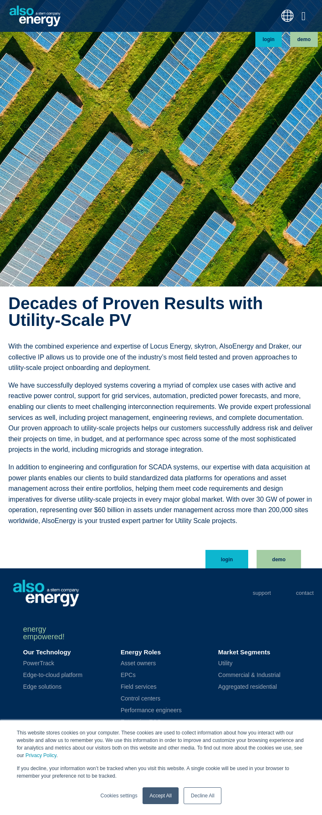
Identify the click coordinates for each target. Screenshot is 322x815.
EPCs (128, 675)
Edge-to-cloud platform (53, 675)
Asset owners (138, 663)
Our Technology (47, 652)
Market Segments (244, 652)
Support (262, 593)
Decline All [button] (202, 796)
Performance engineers (151, 710)
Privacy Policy (41, 756)
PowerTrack (38, 663)
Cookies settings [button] (119, 796)
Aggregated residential (247, 686)
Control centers (141, 698)
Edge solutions (42, 686)
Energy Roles (141, 652)
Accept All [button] (161, 796)
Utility (225, 663)
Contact (305, 593)
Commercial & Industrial (249, 675)
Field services (139, 686)
